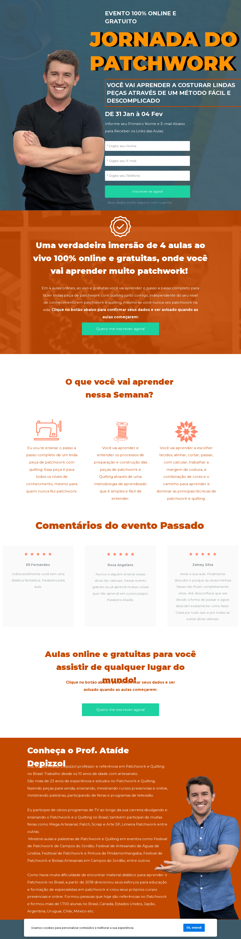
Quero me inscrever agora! (120, 328)
